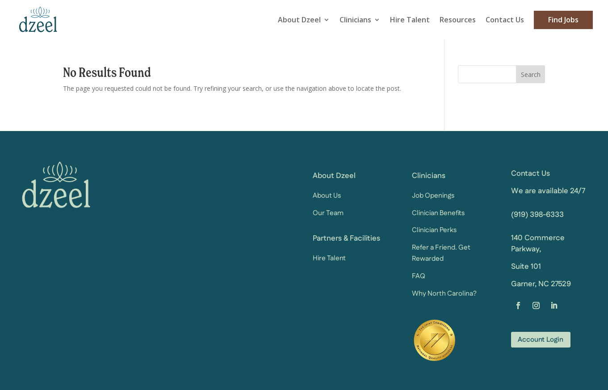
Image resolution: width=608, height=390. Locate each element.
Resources (458, 19)
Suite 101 (526, 265)
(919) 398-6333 (537, 213)
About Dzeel (299, 19)
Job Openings (433, 194)
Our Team (328, 212)
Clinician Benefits (438, 212)
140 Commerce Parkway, (538, 243)
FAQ (418, 275)
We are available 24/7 (548, 190)
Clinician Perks (434, 229)
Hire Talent (410, 19)
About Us (327, 194)
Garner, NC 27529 (541, 283)
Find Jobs (563, 19)
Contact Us (505, 19)
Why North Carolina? (444, 292)
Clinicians (355, 19)
